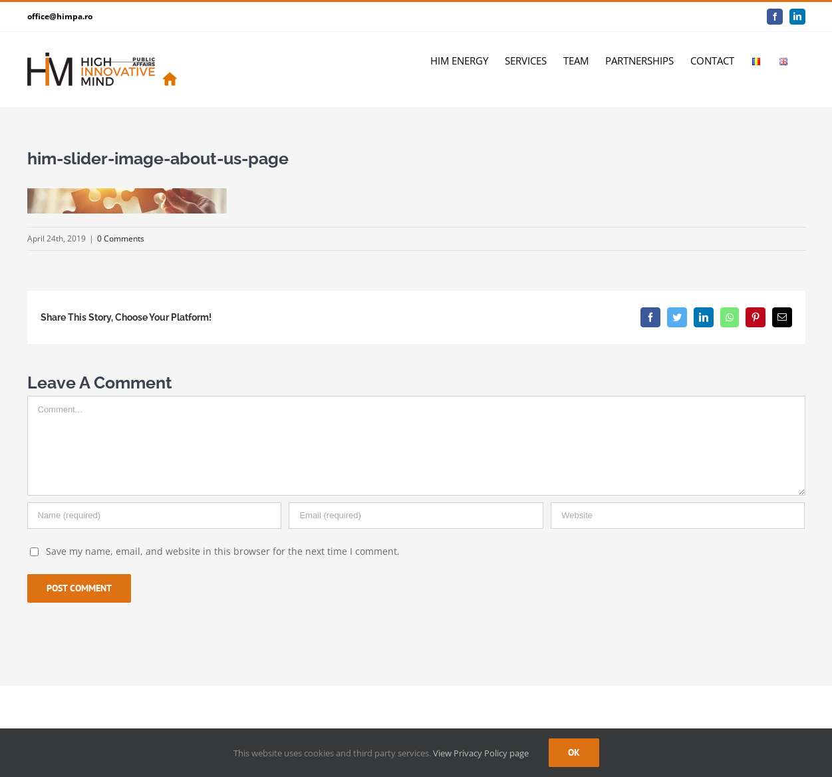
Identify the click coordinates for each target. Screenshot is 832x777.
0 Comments (120, 238)
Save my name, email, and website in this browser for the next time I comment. (223, 551)
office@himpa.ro (59, 16)
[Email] (416, 515)
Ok (574, 752)
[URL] (678, 515)
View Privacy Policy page (481, 753)
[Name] (154, 515)
